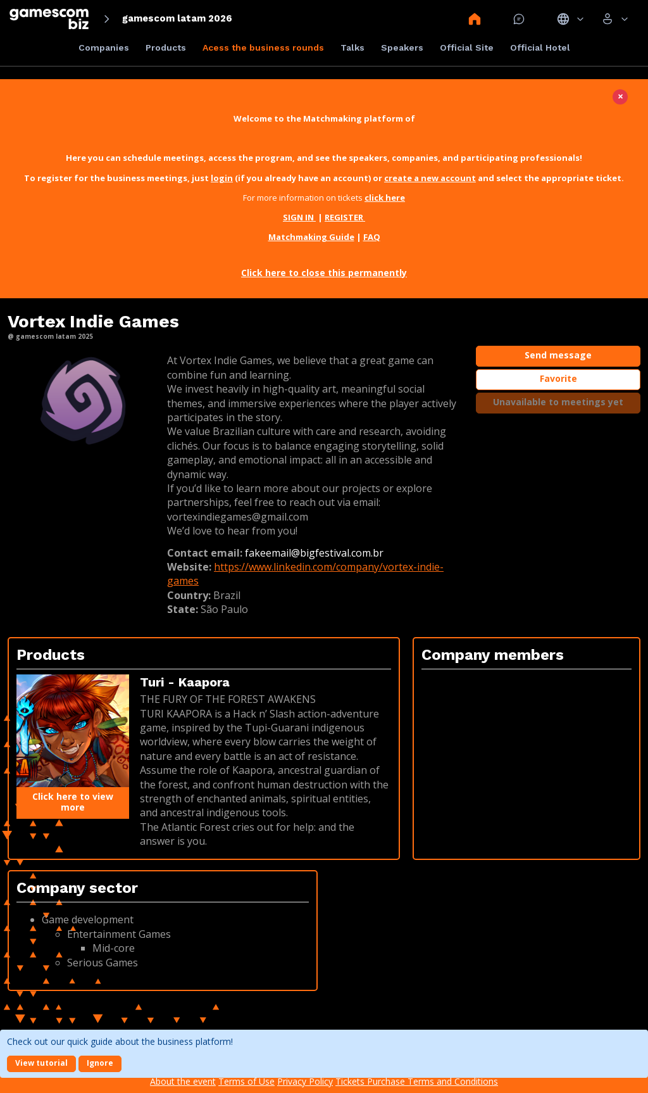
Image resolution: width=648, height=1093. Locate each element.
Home (475, 19)
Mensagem (519, 19)
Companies (103, 47)
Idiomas (570, 19)
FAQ (371, 237)
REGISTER (345, 217)
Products (166, 47)
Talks (352, 47)
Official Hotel (540, 47)
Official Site (467, 47)
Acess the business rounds (263, 47)
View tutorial (41, 1063)
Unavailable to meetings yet (558, 402)
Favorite (558, 378)
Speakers (402, 47)
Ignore (100, 1063)
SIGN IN (299, 217)
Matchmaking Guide (311, 237)
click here (384, 197)
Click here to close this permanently (324, 273)
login (222, 178)
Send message (558, 355)
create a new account (430, 178)
